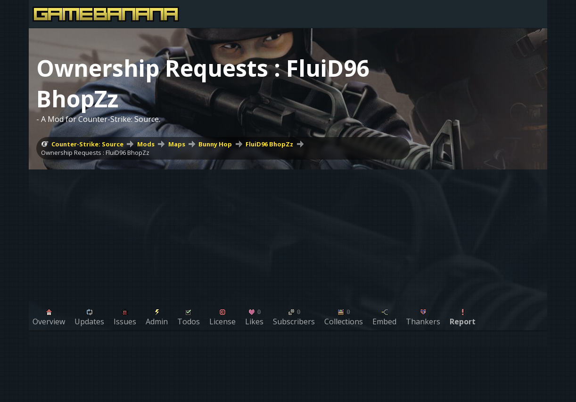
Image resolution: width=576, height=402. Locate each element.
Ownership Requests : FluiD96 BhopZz (95, 152)
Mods (146, 144)
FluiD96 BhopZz (269, 144)
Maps (176, 144)
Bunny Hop (215, 144)
